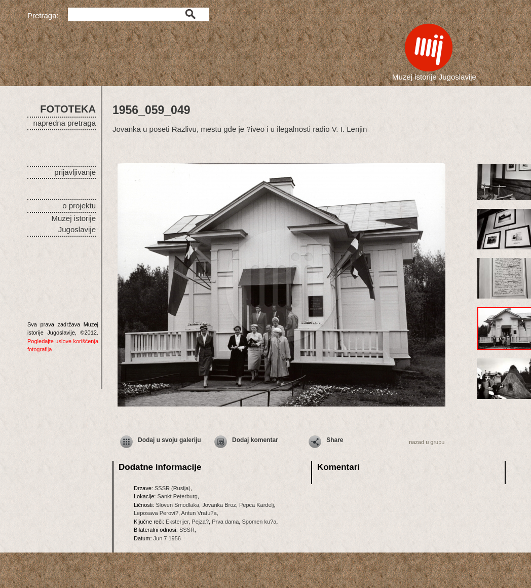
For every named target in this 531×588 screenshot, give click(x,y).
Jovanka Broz (219, 505)
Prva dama (225, 522)
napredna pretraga (64, 123)
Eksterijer (177, 522)
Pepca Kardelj (256, 505)
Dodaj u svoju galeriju (169, 440)
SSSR (187, 530)
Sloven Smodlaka (177, 505)
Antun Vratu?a (199, 513)
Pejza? (200, 522)
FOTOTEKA (68, 109)
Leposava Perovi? (156, 513)
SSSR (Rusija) (173, 488)
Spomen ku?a (259, 522)
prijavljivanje (75, 172)
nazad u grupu (426, 442)
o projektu (79, 205)
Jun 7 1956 (167, 538)
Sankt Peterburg (177, 496)
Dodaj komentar (255, 440)
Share (334, 440)
